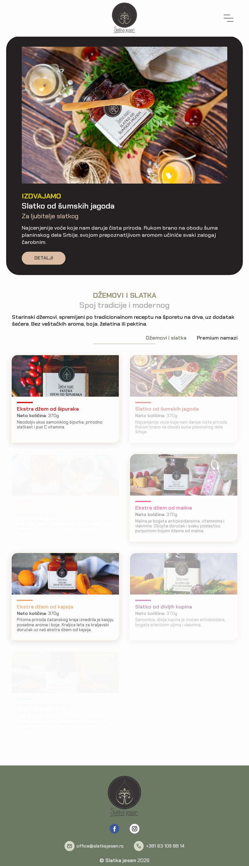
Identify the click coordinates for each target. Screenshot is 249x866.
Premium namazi (217, 338)
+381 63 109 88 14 (165, 846)
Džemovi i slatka (166, 338)
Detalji (43, 258)
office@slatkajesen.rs (100, 846)
